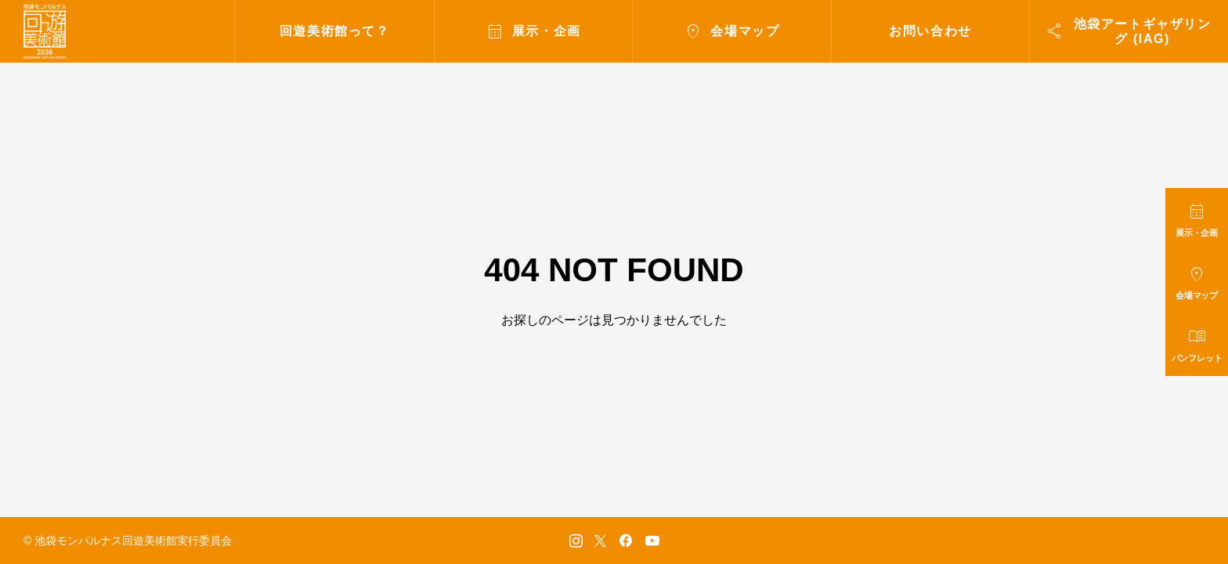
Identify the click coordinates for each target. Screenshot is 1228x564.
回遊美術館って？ (335, 31)
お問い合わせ (930, 31)
